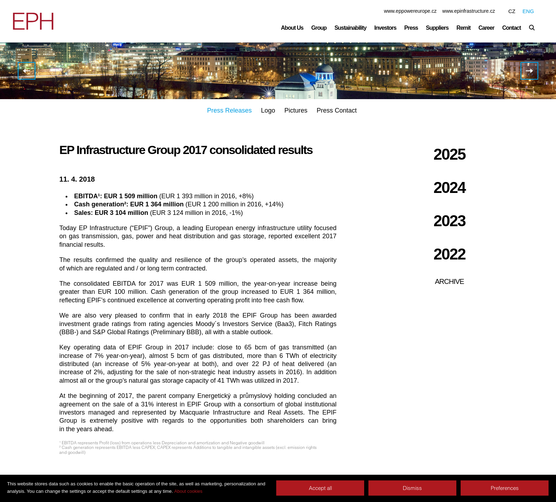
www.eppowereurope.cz (410, 11)
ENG (528, 11)
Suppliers (437, 28)
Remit (463, 28)
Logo (268, 110)
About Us (292, 28)
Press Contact (337, 110)
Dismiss (412, 488)
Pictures (295, 110)
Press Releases (229, 110)
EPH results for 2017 (26, 71)
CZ (511, 11)
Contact (511, 28)
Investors (385, 28)
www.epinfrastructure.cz (468, 11)
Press (411, 28)
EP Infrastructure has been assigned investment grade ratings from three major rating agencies (529, 71)
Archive (449, 281)
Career (486, 28)
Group (319, 28)
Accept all (320, 488)
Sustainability (350, 28)
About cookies (188, 491)
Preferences (505, 488)
